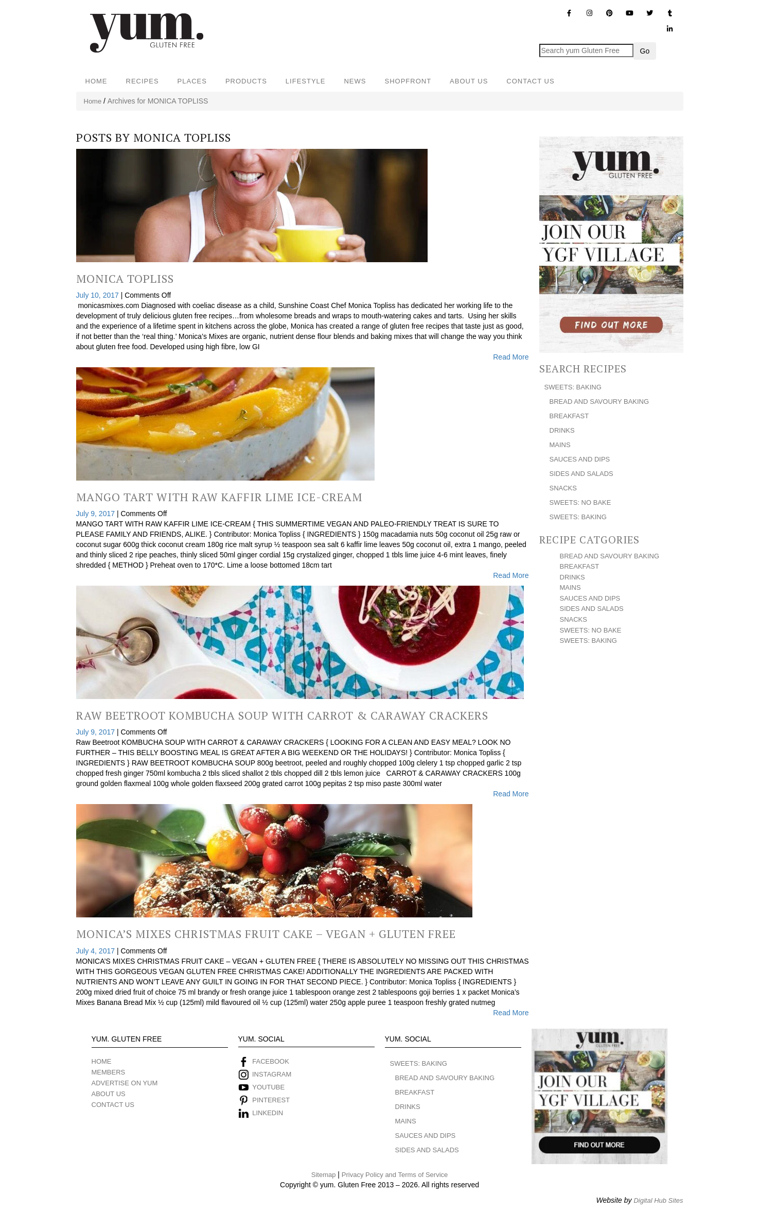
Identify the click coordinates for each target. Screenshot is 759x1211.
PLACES (192, 81)
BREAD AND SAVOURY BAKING (599, 401)
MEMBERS (109, 1072)
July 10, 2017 (98, 295)
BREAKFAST (569, 416)
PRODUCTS (246, 81)
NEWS (355, 81)
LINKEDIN (267, 1113)
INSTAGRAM (270, 1074)
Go (645, 51)
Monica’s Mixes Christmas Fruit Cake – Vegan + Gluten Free (266, 933)
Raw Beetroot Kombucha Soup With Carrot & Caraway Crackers (282, 715)
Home (93, 101)
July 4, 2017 (96, 951)
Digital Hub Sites (658, 1200)
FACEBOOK (270, 1061)
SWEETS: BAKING (573, 387)
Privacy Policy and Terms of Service (395, 1175)
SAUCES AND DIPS (580, 459)
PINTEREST (271, 1100)
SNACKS (563, 488)
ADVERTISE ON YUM (125, 1083)
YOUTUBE (268, 1087)
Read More (510, 357)
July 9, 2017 (96, 513)
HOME (96, 81)
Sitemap (323, 1175)
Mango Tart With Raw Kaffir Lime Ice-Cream (219, 496)
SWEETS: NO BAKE (580, 502)
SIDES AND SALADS (581, 473)
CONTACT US (530, 81)
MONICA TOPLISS (182, 137)
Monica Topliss (125, 278)
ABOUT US (469, 81)
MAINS (560, 445)
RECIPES (142, 81)
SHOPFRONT (407, 81)
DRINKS (562, 430)
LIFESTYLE (306, 81)
